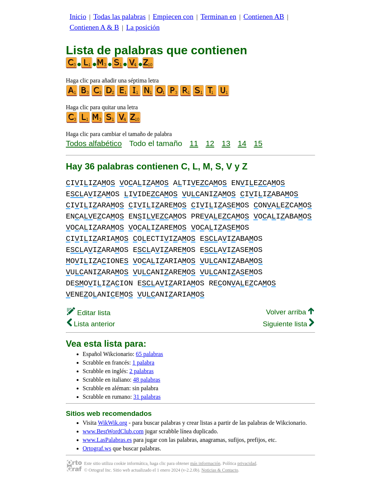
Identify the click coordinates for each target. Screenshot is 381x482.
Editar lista (89, 313)
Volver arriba (290, 312)
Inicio (78, 16)
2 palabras (141, 371)
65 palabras (149, 354)
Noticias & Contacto (219, 470)
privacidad (246, 463)
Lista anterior (91, 324)
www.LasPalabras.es (107, 440)
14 (242, 143)
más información (205, 463)
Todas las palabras (119, 16)
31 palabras (146, 397)
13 (226, 143)
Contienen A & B (94, 27)
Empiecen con (173, 16)
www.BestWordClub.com (113, 431)
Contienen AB (263, 16)
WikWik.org (112, 423)
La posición (143, 27)
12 (210, 143)
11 (194, 143)
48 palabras (146, 379)
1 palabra (143, 362)
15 (258, 143)
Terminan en (218, 16)
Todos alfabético (94, 143)
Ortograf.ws (97, 448)
